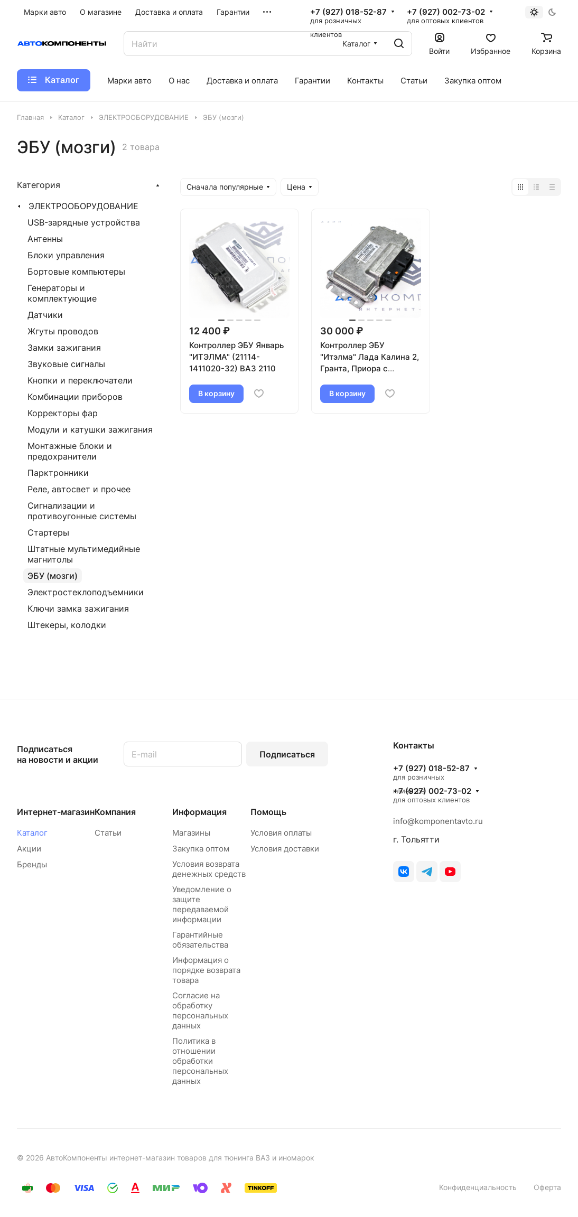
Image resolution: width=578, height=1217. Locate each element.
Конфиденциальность (478, 1187)
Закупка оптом (200, 849)
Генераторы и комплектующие (62, 293)
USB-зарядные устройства (83, 222)
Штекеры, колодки (66, 625)
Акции (29, 849)
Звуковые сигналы (66, 364)
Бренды (32, 864)
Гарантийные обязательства (200, 940)
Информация (199, 812)
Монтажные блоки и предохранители (69, 451)
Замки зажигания (64, 347)
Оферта (547, 1187)
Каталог (32, 833)
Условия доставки (284, 849)
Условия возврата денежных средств (209, 869)
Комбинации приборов (75, 396)
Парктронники (58, 472)
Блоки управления (66, 255)
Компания (115, 812)
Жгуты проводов (62, 331)
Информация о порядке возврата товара (206, 970)
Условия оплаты (281, 833)
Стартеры (48, 532)
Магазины (191, 833)
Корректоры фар (62, 413)
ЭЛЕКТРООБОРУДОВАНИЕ (83, 206)
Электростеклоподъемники (85, 592)
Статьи (108, 833)
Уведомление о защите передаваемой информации (201, 904)
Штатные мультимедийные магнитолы (83, 554)
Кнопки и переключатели (80, 380)
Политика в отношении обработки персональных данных (200, 1061)
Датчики (45, 315)
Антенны (45, 238)
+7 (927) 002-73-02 (446, 12)
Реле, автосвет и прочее (78, 489)
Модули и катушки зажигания (90, 429)
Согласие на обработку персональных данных (200, 1010)
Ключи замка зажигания (78, 608)
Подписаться (287, 754)
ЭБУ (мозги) (52, 575)
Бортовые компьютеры (76, 271)
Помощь (268, 812)
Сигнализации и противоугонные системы (81, 510)
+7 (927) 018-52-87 (348, 12)
